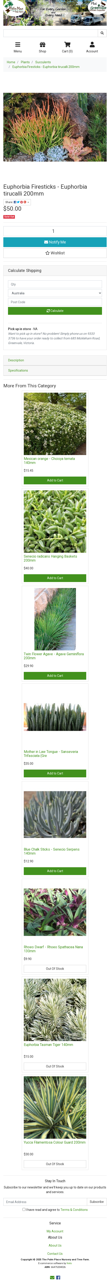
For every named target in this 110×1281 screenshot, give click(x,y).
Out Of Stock (55, 968)
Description (16, 360)
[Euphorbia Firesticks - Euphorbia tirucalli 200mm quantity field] (55, 231)
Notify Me (55, 242)
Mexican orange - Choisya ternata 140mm (49, 461)
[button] (55, 253)
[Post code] (55, 302)
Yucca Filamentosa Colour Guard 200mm (55, 1142)
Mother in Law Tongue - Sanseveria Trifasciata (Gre (51, 754)
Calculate (55, 311)
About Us (55, 1245)
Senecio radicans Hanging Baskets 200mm (50, 558)
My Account (55, 1231)
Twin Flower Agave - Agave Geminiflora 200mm (54, 656)
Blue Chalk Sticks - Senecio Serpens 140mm (52, 851)
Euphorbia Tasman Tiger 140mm (48, 1045)
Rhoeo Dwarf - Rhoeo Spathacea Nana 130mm (53, 949)
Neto (69, 1263)
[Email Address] (45, 1202)
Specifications (18, 370)
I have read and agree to (55, 1210)
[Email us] (52, 1277)
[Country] (55, 293)
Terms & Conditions (74, 1210)
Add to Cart (55, 480)
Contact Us (55, 1253)
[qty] (55, 284)
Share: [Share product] (16, 202)
